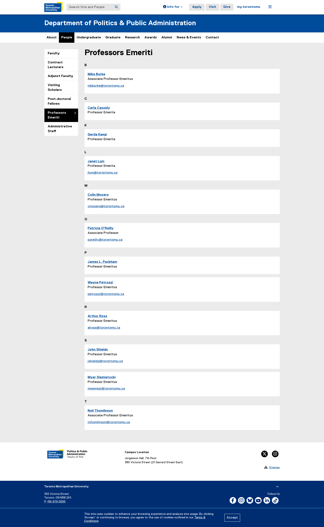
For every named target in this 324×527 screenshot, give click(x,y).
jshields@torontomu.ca (105, 361)
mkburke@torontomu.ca (106, 86)
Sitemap (274, 467)
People (66, 37)
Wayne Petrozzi (100, 282)
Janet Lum (96, 161)
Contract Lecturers (55, 65)
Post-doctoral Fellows (59, 101)
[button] (173, 7)
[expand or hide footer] (277, 486)
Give (226, 7)
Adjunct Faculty (60, 76)
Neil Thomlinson (100, 410)
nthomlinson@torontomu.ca (109, 422)
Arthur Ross (97, 316)
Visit (212, 7)
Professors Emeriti (57, 115)
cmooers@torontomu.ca (106, 206)
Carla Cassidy (99, 108)
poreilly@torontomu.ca (105, 240)
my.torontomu (248, 7)
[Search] (116, 7)
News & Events (189, 37)
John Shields (98, 349)
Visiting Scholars (55, 88)
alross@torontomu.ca (104, 327)
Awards (150, 37)
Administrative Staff (60, 129)
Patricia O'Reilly (100, 228)
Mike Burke (96, 74)
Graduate (112, 37)
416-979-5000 (56, 501)
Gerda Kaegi (97, 134)
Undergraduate (89, 37)
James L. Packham (102, 262)
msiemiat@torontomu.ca (106, 388)
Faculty (54, 53)
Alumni (166, 37)
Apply (197, 7)
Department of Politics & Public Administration (120, 23)
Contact (212, 37)
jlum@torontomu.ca (102, 172)
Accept (232, 517)
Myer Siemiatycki (102, 377)
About (51, 37)
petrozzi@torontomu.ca (106, 294)
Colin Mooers (98, 195)
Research (132, 37)
